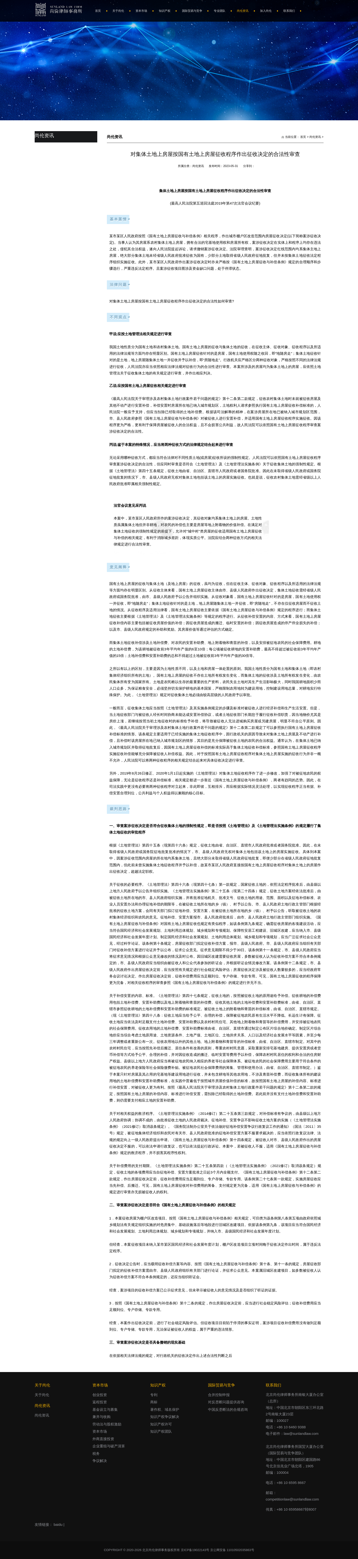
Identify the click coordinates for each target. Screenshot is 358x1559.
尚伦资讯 (315, 137)
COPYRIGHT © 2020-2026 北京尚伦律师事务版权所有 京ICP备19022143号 (157, 1550)
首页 (303, 137)
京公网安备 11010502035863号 (232, 1550)
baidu (58, 1524)
